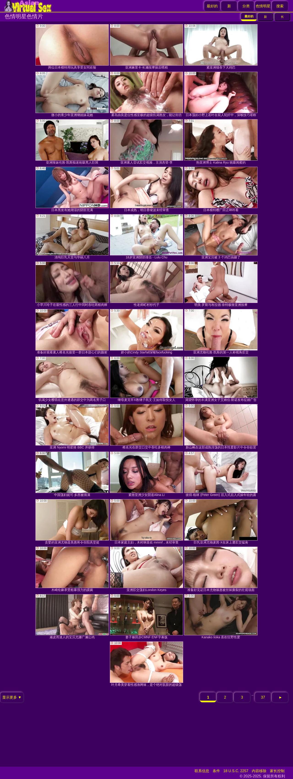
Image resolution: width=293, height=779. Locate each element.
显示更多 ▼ (12, 697)
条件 (216, 771)
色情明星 (263, 6)
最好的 (212, 6)
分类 (246, 6)
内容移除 (259, 771)
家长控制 (277, 771)
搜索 (280, 6)
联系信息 (202, 771)
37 (263, 697)
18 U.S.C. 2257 (235, 771)
